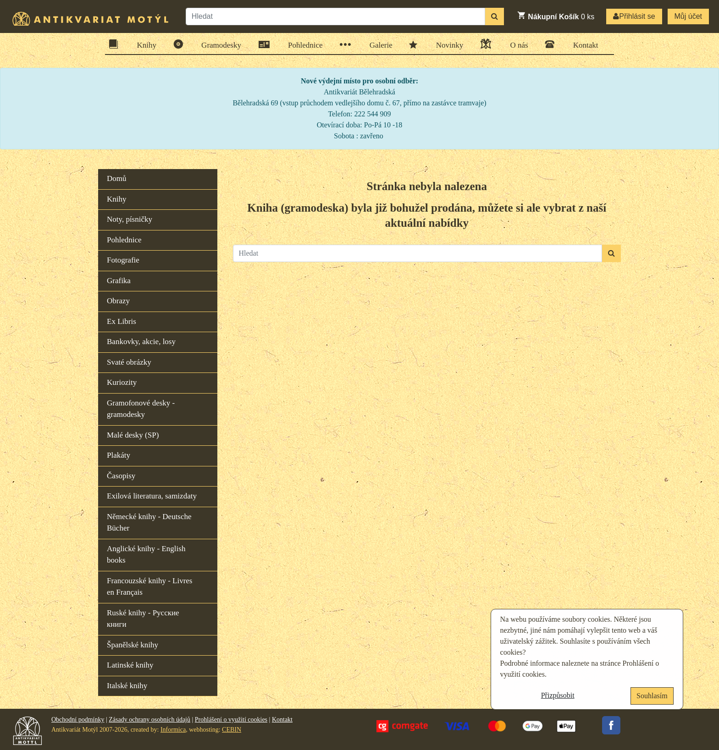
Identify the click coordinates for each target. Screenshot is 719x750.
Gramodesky (218, 44)
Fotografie (123, 260)
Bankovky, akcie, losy (141, 341)
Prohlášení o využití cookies (231, 719)
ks (555, 16)
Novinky (447, 44)
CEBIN (231, 729)
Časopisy (121, 475)
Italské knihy (127, 685)
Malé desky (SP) (133, 435)
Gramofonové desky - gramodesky (141, 409)
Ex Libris (121, 321)
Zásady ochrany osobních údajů (149, 719)
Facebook (611, 725)
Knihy (144, 44)
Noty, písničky (129, 219)
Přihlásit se (634, 16)
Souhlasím (652, 696)
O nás (516, 43)
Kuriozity (122, 382)
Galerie (378, 44)
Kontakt (582, 44)
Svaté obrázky (129, 362)
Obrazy (118, 300)
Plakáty (118, 455)
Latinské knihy (130, 665)
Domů (117, 178)
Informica (173, 729)
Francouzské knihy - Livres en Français (149, 586)
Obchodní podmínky (78, 719)
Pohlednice (302, 44)
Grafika (119, 280)
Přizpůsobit (558, 695)
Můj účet (688, 16)
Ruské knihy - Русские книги (143, 618)
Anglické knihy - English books (146, 554)
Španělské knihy (132, 645)
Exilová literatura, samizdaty (152, 496)
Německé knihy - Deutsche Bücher (149, 522)
